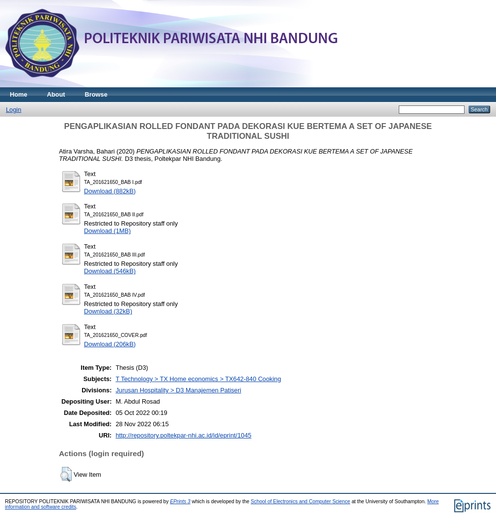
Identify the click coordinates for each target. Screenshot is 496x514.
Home (19, 94)
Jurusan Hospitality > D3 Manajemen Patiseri (178, 390)
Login (13, 109)
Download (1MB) (107, 230)
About (56, 94)
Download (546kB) (110, 271)
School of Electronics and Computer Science (301, 501)
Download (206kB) (110, 344)
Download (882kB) (110, 191)
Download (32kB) (108, 311)
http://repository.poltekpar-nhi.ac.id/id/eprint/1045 (183, 435)
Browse (96, 94)
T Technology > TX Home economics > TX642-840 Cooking (198, 379)
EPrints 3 (180, 501)
